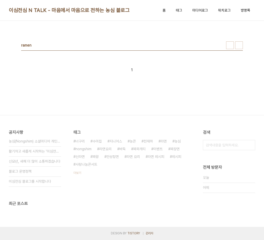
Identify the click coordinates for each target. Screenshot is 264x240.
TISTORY (133, 233)
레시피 (176, 157)
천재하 (148, 141)
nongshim (84, 149)
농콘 (133, 141)
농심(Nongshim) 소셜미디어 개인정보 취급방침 (35, 141)
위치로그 (224, 10)
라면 (164, 141)
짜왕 (96, 157)
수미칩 (97, 141)
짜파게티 (139, 149)
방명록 (245, 10)
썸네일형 (230, 45)
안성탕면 (112, 157)
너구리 (80, 141)
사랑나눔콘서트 (86, 164)
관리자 (149, 233)
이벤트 (158, 149)
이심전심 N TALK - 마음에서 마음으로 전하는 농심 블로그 (69, 10)
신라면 (80, 157)
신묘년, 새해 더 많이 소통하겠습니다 (34, 161)
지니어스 (116, 141)
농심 (178, 141)
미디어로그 (200, 10)
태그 (179, 10)
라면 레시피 (156, 157)
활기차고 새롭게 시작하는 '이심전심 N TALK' (35, 151)
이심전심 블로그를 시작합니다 (30, 181)
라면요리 (105, 149)
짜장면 (175, 149)
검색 (250, 145)
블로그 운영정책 (20, 171)
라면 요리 (133, 157)
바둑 (122, 149)
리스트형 (239, 45)
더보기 (77, 173)
